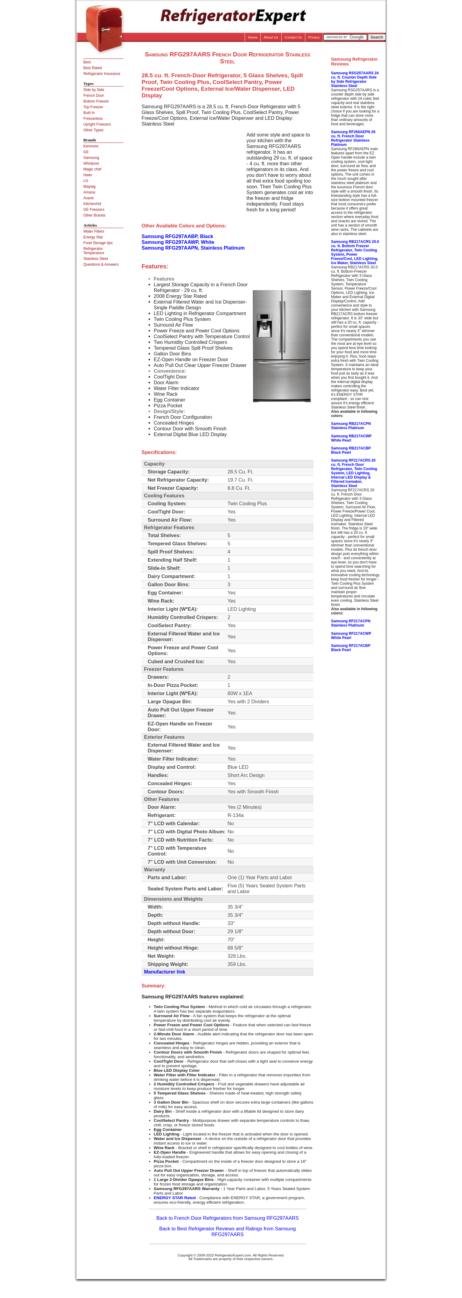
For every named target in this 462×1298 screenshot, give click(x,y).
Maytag (89, 186)
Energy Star (93, 237)
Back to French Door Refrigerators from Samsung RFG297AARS (227, 1218)
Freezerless (93, 118)
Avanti (88, 198)
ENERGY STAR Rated (175, 1197)
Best (87, 62)
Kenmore (91, 146)
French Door (93, 95)
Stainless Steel (95, 259)
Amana (89, 192)
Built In (89, 113)
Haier (87, 175)
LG (85, 181)
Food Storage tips (98, 243)
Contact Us (293, 37)
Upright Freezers (97, 124)
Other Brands (94, 215)
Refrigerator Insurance (101, 74)
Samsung (91, 158)
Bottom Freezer (96, 101)
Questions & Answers (101, 264)
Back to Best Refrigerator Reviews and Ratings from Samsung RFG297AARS (227, 1231)
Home (252, 37)
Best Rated (92, 68)
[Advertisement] (192, 174)
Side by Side (93, 90)
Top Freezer (93, 107)
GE (86, 152)
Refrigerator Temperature (93, 251)
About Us (271, 37)
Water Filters (93, 231)
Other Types (93, 130)
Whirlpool (91, 163)
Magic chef (92, 169)
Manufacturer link (164, 971)
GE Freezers (93, 209)
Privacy (314, 37)
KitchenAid (92, 204)
